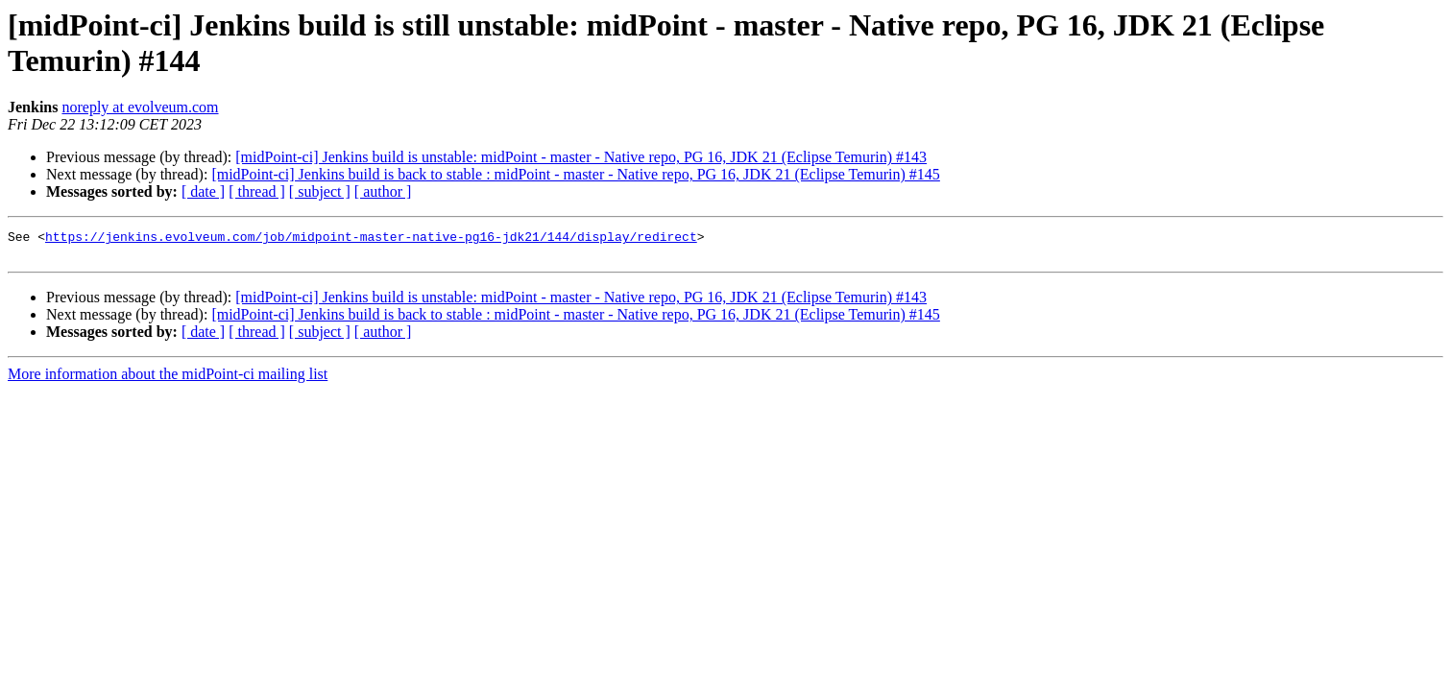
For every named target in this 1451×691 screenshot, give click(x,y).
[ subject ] (320, 191)
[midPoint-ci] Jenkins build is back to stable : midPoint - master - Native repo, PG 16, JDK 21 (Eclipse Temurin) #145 (575, 174)
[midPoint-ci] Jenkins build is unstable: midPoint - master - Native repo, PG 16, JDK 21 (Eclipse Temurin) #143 (581, 157)
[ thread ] (257, 191)
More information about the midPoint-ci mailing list (167, 379)
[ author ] (383, 191)
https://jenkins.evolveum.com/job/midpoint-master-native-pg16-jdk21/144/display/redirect (371, 239)
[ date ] (203, 191)
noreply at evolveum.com (139, 107)
